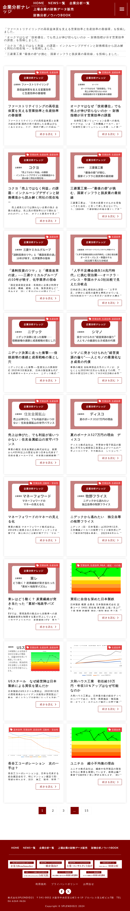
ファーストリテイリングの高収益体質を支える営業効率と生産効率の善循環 (33, 110)
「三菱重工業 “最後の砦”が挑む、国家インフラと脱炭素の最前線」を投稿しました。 (62, 53)
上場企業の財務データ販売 (53, 9)
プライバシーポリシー (64, 884)
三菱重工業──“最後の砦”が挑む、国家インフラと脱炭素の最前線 (95, 192)
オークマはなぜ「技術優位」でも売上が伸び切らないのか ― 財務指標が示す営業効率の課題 (95, 110)
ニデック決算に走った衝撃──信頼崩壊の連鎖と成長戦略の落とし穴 (33, 357)
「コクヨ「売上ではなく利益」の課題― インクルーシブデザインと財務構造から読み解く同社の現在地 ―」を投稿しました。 (63, 47)
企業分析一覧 (79, 3)
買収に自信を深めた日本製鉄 (92, 599)
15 (87, 809)
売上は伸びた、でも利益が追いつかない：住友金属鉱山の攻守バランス (33, 439)
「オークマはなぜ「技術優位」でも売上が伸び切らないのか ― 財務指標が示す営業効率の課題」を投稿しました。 (64, 38)
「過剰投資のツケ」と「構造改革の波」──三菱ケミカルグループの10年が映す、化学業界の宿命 (33, 275)
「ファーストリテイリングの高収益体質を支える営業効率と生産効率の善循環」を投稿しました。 (65, 30)
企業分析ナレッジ (16, 9)
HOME (38, 3)
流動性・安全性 (50, 483)
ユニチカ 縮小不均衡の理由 (92, 763)
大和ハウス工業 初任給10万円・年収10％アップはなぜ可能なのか (94, 685)
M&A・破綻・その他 (110, 565)
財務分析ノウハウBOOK (52, 15)
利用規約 (41, 884)
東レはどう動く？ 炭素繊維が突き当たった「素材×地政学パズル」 (32, 603)
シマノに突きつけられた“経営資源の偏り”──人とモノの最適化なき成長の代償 (95, 357)
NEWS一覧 (56, 3)
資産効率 (116, 72)
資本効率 (17, 729)
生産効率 (53, 72)
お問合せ (88, 884)
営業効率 (44, 72)
